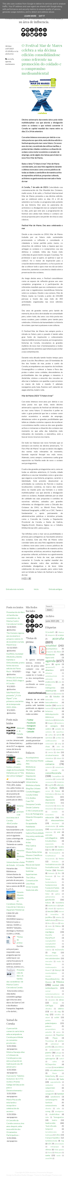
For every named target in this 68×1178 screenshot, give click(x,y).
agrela (57, 664)
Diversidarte (50, 803)
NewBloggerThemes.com (52, 1175)
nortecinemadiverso (52, 994)
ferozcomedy (50, 859)
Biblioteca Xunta (33, 785)
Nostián (48, 997)
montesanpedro (51, 967)
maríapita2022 (50, 941)
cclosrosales (49, 744)
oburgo (55, 1003)
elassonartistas (57, 820)
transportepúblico (52, 1138)
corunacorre (49, 782)
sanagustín (49, 1094)
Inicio (36, 589)
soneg (47, 1111)
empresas (48, 832)
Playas (55, 1038)
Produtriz (30, 861)
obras (61, 999)
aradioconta (50, 682)
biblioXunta (49, 720)
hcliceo (48, 903)
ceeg (59, 744)
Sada (62, 1079)
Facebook (31, 723)
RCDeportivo (50, 1064)
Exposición (49, 847)
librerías (61, 920)
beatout (48, 708)
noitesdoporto (51, 988)
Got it (42, 16)
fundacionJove (51, 885)
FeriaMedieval (50, 856)
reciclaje (48, 1067)
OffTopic (49, 1005)
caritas (50, 735)
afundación (50, 654)
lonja (62, 923)
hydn (62, 906)
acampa (61, 635)
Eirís (62, 817)
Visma (50, 1153)
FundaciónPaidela (52, 888)
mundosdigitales (51, 973)
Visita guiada (59, 1150)
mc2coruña (59, 950)
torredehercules (51, 1132)
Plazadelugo (49, 1041)
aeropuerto (49, 652)
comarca (49, 764)
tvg (62, 1141)
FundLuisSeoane (51, 891)
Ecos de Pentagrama (34, 814)
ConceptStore (56, 776)
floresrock (48, 876)
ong (59, 1011)
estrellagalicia (51, 838)
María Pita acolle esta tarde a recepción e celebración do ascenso (13, 1105)
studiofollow (54, 1114)
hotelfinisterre (52, 906)
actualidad (50, 645)
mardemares (10, 64)
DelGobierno (49, 794)
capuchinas (60, 732)
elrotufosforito (50, 826)
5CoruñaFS (49, 632)
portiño (48, 1047)
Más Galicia (31, 845)
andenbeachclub (51, 676)
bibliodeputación (51, 714)
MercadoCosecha (51, 956)
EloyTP (29, 820)
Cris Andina (31, 798)
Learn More (30, 16)
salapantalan (50, 1088)
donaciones (49, 809)
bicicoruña (60, 720)
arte (59, 682)
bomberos (60, 723)
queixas (58, 1056)
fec (50, 850)
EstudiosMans (51, 841)
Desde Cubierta (32, 807)
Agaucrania (49, 657)
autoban (59, 694)
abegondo (51, 635)
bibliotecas (49, 717)
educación (49, 817)
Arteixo (48, 685)
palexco (48, 1026)
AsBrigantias (50, 688)
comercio (48, 767)
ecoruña (54, 812)
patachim (48, 1032)
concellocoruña (53, 773)
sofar (58, 1108)
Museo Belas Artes (34, 852)
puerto (48, 1052)
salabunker (49, 1085)
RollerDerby (50, 1076)
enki (58, 832)
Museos (48, 982)
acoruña (11, 59)
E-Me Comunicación (34, 810)
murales (48, 976)
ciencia (50, 752)
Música (60, 981)
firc (59, 873)
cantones (48, 732)
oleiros (61, 1008)
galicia (57, 894)
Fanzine (61, 847)
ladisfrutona (50, 920)
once (51, 1012)
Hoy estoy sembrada (35, 836)
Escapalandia (31, 823)
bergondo (57, 708)
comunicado (59, 767)
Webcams (58, 1153)
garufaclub (50, 899)
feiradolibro (59, 850)
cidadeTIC (49, 749)
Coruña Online (32, 795)
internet (61, 911)
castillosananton (51, 741)
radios (54, 1061)
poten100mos (59, 1047)
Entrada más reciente (15, 589)
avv (46, 697)
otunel (47, 1017)
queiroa (48, 1056)
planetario (48, 1035)
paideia (48, 1020)
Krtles (28, 842)
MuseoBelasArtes (52, 979)
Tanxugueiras (58, 1117)
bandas (48, 705)
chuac (47, 746)
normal (47, 991)
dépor (59, 794)
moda (59, 961)
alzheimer (48, 673)
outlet (56, 1017)
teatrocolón (50, 1123)
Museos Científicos (34, 855)
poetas (61, 1041)
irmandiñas (54, 914)
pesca (58, 1032)
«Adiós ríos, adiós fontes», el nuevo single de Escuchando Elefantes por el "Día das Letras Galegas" (15, 767)
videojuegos (54, 1147)
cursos (47, 791)
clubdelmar (49, 758)
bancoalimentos (51, 702)
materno (48, 950)
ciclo (58, 747)
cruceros (60, 782)
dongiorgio (60, 809)
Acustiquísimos (32, 757)
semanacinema (51, 1105)
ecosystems (49, 815)
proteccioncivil (55, 1050)
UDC (50, 1144)
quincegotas (50, 1058)
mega (54, 953)
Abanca (61, 632)
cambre (48, 729)
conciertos (49, 779)
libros (49, 923)
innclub (51, 911)
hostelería (60, 903)
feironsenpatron (54, 853)
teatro (54, 1120)
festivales (55, 862)
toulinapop (49, 1135)
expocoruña (49, 844)
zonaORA (48, 1158)
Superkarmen (31, 874)
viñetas (48, 1150)
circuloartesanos (52, 755)
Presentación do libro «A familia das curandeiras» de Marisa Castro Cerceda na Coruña (15, 618)
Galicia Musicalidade (35, 833)
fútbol (47, 894)
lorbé (50, 926)
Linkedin (30, 731)
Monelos (48, 964)
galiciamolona (50, 897)
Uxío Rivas (30, 883)
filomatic (60, 870)
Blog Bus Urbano (33, 788)
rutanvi (61, 1076)
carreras (48, 738)
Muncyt (29, 849)
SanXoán (48, 1103)
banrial (59, 705)
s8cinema (52, 1079)
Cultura (53, 787)
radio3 (61, 1059)
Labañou (58, 917)
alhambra (49, 670)
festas (61, 859)
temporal (49, 1129)
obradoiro (51, 1000)
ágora (47, 664)
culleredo (60, 785)
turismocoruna (51, 1141)
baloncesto (49, 700)
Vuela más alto (32, 890)
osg (46, 1014)
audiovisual (49, 694)
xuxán (59, 1155)
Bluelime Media (20, 1175)
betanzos (49, 711)
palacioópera (51, 1023)
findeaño (51, 873)
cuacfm (51, 785)
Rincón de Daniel (33, 865)
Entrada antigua (55, 589)
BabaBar (56, 697)
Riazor (54, 1073)
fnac (58, 876)
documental (49, 806)
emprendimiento (55, 829)
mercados (48, 961)
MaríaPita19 (50, 938)
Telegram (31, 728)
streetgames (59, 1111)
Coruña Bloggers (33, 791)
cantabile (58, 729)
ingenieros (60, 909)
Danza (57, 791)
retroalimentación (57, 1070)
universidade (59, 1144)
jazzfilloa (48, 917)
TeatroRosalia (50, 1126)
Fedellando (30, 826)
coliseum (49, 761)
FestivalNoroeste (52, 867)
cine (58, 752)
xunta (47, 1155)
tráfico (57, 1135)
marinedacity (50, 947)
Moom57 (48, 970)
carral (58, 735)
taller (47, 1117)
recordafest (59, 1067)
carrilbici (58, 738)
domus (59, 806)
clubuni (58, 758)
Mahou (58, 926)
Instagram (31, 726)
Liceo (56, 923)
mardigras (49, 932)
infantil (50, 909)
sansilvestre (55, 1097)
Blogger (50, 1172)
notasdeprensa (58, 997)
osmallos (58, 1015)
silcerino (48, 1108)
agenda (8, 61)
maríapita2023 (50, 944)
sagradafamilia (55, 1082)
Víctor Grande (32, 887)
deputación (50, 800)
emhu (61, 826)
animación (49, 679)
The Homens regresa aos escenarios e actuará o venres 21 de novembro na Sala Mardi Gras (15, 639)
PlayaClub (60, 1035)
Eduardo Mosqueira (34, 817)
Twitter (30, 720)
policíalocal (54, 1044)
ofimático (48, 1009)
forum (47, 879)
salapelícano (49, 1091)
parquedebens (50, 1029)
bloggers (51, 723)
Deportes (49, 797)
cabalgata (54, 726)
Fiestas (48, 870)
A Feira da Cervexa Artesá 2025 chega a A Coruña (15, 680)
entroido (48, 835)
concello (54, 770)
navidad (55, 985)
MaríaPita (48, 935)
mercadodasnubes (52, 958)
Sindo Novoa (31, 868)
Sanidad (60, 1093)
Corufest (58, 779)
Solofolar (30, 871)
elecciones (55, 823)
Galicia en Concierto (34, 830)
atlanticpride (50, 690)
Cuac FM (30, 801)
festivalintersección (53, 864)
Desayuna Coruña (33, 804)
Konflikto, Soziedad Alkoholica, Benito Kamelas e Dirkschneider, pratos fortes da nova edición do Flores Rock (15, 663)
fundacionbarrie (51, 882)
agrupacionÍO (50, 667)
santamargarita (51, 1100)
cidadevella (60, 749)
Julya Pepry (31, 839)
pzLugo (58, 1053)
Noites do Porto (33, 858)
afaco (59, 652)
